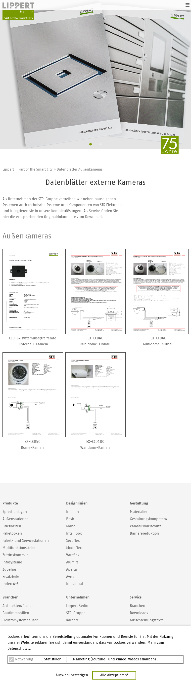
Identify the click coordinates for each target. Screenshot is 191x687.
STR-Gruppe (76, 613)
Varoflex (73, 555)
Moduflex (74, 548)
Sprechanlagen (14, 512)
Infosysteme (12, 562)
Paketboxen (12, 533)
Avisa (70, 577)
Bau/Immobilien (15, 613)
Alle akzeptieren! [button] (114, 675)
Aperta (71, 569)
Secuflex (73, 541)
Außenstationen (15, 519)
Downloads (139, 613)
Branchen (137, 606)
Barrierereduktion (144, 533)
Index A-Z (10, 584)
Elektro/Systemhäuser (20, 620)
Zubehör (9, 569)
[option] (95, 74)
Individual (74, 584)
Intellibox (74, 533)
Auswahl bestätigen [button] (72, 675)
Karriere (72, 620)
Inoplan (72, 512)
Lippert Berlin (77, 606)
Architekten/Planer (17, 606)
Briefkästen (11, 526)
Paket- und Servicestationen (25, 541)
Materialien (139, 512)
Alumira (72, 562)
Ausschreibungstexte (147, 620)
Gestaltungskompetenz (149, 519)
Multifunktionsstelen (19, 548)
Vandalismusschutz (145, 526)
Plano (70, 526)
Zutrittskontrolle (15, 555)
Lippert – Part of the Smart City (27, 169)
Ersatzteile (10, 577)
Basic (70, 519)
